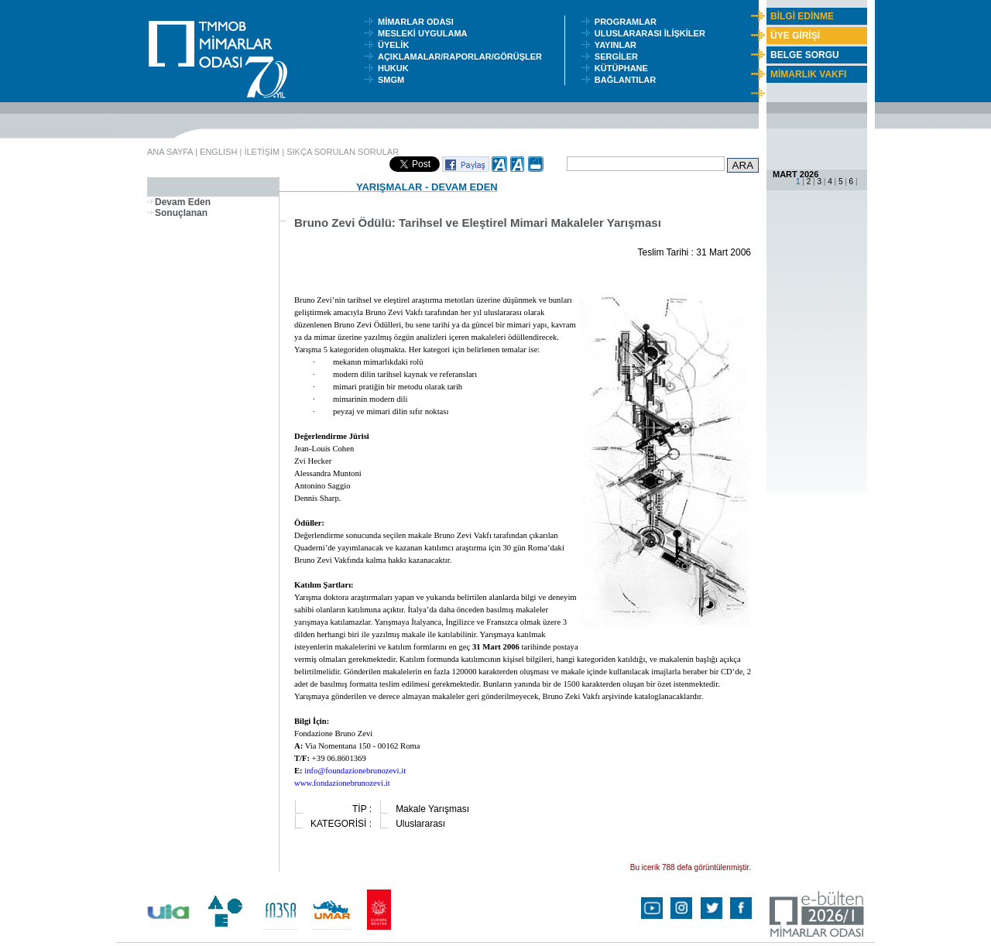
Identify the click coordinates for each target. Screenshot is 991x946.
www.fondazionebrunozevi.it (342, 783)
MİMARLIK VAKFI (808, 74)
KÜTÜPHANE (625, 68)
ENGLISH (218, 151)
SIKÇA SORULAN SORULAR (342, 151)
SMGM (393, 79)
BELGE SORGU (804, 55)
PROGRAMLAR (629, 21)
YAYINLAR (618, 45)
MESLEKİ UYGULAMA (426, 33)
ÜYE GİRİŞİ (795, 35)
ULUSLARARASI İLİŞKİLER (653, 33)
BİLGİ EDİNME (802, 16)
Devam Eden (179, 202)
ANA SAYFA (170, 151)
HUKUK (395, 68)
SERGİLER (619, 56)
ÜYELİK (395, 45)
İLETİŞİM (261, 151)
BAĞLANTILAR (628, 79)
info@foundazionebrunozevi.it (355, 770)
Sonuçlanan (177, 212)
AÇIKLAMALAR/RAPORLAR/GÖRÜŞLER (463, 56)
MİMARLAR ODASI (419, 21)
